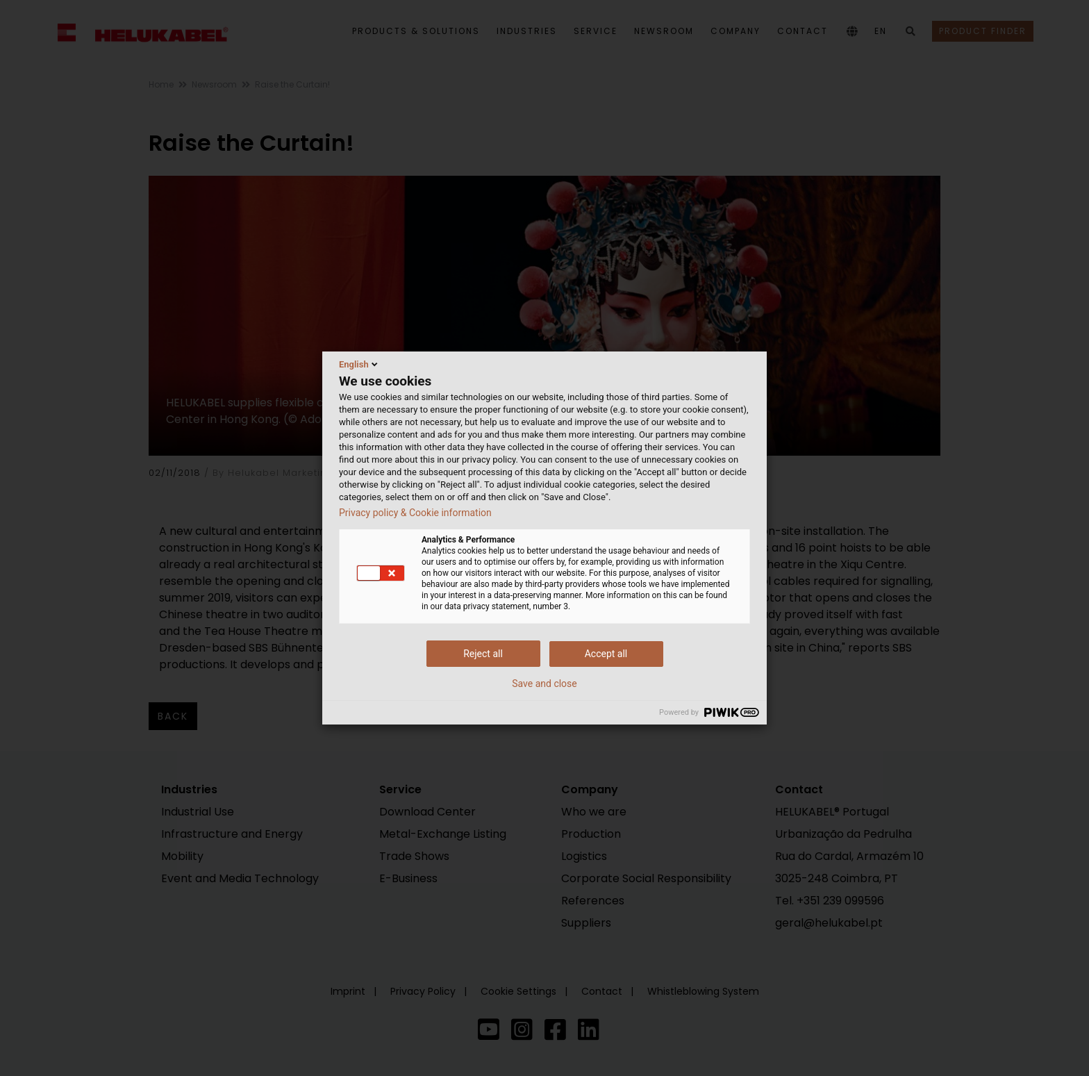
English (359, 364)
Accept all (606, 653)
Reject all (483, 653)
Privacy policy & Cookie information (415, 512)
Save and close (544, 683)
